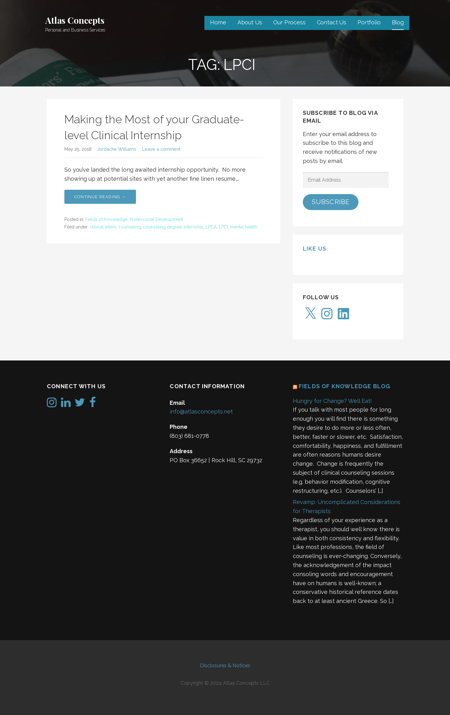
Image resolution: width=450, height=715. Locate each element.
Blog (398, 22)
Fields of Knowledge (106, 219)
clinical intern (103, 226)
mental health (243, 226)
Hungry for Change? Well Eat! (332, 401)
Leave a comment (161, 149)
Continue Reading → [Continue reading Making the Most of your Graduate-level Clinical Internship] (100, 196)
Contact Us (331, 22)
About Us (250, 22)
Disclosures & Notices (225, 665)
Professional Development (156, 219)
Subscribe (331, 202)
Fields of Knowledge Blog (345, 386)
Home (218, 22)
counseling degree (162, 226)
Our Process (289, 22)
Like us (314, 248)
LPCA (211, 226)
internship (193, 226)
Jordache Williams (116, 149)
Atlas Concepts (74, 20)
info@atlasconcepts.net (201, 411)
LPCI (223, 226)
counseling (129, 226)
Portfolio (369, 22)
